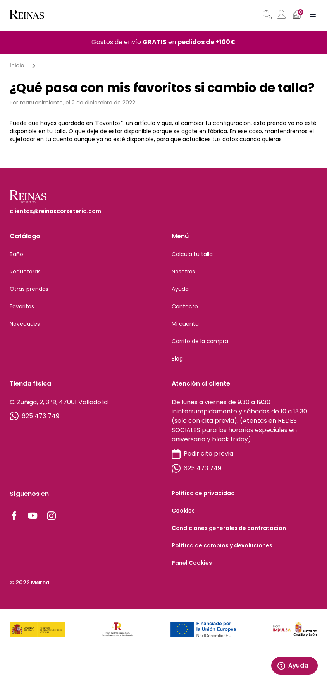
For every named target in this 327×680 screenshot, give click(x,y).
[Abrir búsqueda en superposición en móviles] (266, 14)
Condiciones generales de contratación (229, 528)
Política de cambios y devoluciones (222, 545)
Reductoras (25, 271)
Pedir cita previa (202, 454)
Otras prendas (29, 289)
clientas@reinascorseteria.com (55, 211)
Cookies (183, 510)
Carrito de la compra (200, 341)
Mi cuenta (185, 324)
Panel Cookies (192, 563)
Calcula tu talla (192, 254)
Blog (177, 358)
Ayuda (180, 289)
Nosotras (183, 271)
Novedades (25, 324)
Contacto (185, 306)
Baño (16, 254)
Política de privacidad (203, 493)
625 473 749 (34, 416)
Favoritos (22, 306)
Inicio (17, 65)
